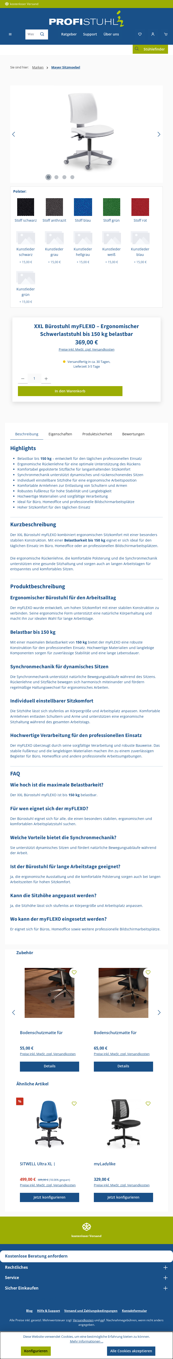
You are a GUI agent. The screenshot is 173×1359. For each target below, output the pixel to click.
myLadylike (104, 1164)
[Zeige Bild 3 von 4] (64, 177)
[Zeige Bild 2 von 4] (56, 177)
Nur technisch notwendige (78, 1351)
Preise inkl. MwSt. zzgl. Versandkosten (87, 349)
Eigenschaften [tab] (60, 434)
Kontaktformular (134, 1311)
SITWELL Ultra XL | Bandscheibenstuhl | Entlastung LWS (39, 1164)
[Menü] (10, 34)
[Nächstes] (159, 134)
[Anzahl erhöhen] (46, 379)
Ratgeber (69, 34)
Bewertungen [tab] (133, 434)
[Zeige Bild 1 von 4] (49, 177)
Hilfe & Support (48, 1311)
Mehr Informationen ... (86, 1341)
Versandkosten (83, 1320)
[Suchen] (42, 34)
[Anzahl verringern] (23, 379)
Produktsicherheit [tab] (97, 434)
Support (90, 34)
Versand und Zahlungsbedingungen (90, 1311)
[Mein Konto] (153, 34)
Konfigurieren (36, 1351)
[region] (86, 134)
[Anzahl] (34, 379)
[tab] (26, 434)
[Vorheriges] (14, 134)
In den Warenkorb (70, 391)
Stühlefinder (154, 49)
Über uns (111, 34)
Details (50, 1066)
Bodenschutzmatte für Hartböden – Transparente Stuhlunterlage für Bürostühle (48, 1032)
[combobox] (31, 34)
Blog (29, 1311)
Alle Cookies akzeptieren (131, 1351)
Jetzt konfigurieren (49, 1197)
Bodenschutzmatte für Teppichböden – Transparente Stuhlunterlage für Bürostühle (122, 1032)
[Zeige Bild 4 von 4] (72, 177)
